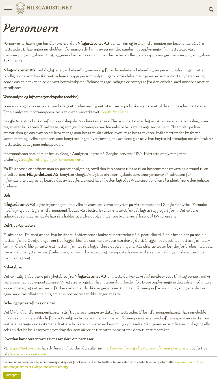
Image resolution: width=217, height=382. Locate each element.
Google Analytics (114, 112)
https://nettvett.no (25, 348)
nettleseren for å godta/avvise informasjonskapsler (147, 348)
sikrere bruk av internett (28, 354)
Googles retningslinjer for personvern (52, 159)
